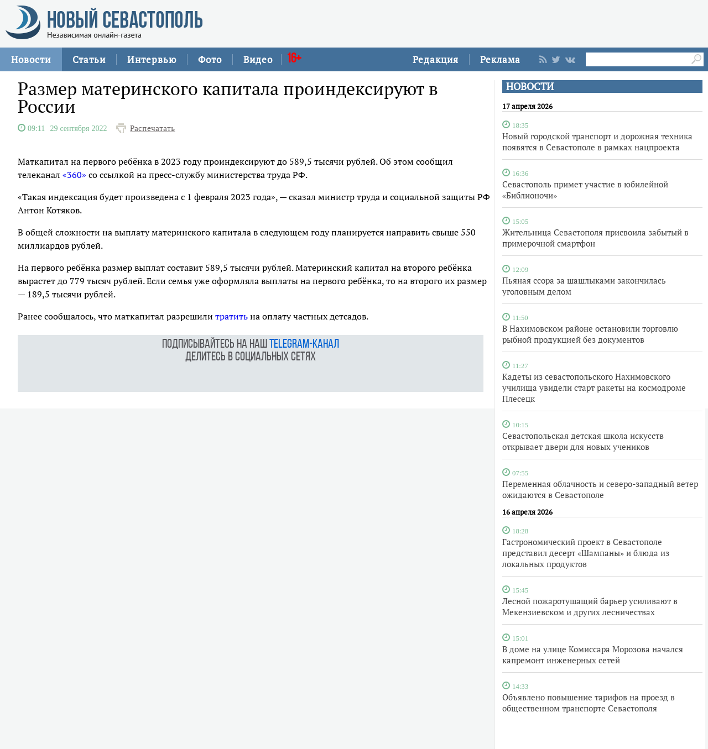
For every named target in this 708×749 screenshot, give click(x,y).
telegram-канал (304, 344)
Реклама (500, 59)
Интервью (151, 59)
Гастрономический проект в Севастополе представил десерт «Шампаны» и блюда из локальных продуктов (585, 552)
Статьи (89, 59)
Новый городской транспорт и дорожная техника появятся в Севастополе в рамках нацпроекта (597, 141)
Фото (210, 59)
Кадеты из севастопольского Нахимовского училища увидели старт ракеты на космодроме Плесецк (594, 387)
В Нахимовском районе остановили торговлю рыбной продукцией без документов (590, 334)
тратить (231, 316)
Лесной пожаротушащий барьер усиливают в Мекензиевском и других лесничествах (590, 606)
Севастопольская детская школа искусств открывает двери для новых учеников (583, 441)
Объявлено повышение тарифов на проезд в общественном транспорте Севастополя (588, 703)
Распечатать (152, 128)
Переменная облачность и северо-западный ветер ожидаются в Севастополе (600, 489)
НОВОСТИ (530, 86)
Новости (31, 59)
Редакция (436, 59)
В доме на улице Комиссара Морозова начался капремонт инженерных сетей (592, 654)
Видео (258, 59)
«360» (74, 175)
